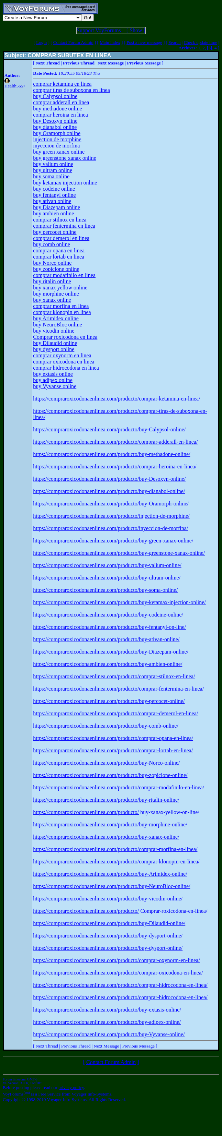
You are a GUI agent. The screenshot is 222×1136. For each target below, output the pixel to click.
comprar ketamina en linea (62, 84)
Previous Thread (75, 1046)
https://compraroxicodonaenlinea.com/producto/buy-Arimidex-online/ (110, 874)
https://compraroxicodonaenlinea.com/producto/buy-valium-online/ (107, 565)
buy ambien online (53, 213)
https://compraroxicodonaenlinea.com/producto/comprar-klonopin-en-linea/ (116, 861)
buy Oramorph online (56, 133)
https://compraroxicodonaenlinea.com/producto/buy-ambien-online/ (107, 664)
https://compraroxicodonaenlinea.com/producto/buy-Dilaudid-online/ (109, 923)
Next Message (106, 1046)
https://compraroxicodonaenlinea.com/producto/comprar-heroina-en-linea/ (115, 466)
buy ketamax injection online (65, 183)
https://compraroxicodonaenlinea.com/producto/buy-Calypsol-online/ (109, 429)
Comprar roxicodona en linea (65, 337)
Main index (110, 42)
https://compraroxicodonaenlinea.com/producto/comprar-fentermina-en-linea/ (118, 689)
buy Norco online (52, 263)
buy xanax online (52, 300)
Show (136, 30)
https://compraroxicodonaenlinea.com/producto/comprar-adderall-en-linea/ (115, 442)
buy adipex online (53, 380)
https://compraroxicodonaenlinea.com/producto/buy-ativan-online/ (106, 639)
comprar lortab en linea (58, 257)
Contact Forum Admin (73, 42)
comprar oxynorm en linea (62, 355)
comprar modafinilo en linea (64, 275)
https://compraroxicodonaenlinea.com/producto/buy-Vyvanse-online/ (109, 1034)
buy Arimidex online (55, 318)
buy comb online (51, 244)
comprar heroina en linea (60, 115)
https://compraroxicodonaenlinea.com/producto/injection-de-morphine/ (111, 516)
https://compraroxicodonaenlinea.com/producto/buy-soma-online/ (105, 590)
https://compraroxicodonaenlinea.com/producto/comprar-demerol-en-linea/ (115, 713)
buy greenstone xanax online (64, 158)
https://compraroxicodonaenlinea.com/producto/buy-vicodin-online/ (107, 898)
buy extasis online (53, 374)
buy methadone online (57, 108)
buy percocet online (54, 232)
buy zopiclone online (56, 269)
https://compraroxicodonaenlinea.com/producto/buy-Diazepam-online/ (110, 652)
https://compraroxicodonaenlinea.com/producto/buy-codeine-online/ (108, 615)
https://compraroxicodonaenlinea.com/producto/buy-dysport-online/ (107, 935)
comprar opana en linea (59, 250)
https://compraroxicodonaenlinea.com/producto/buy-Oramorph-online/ (111, 503)
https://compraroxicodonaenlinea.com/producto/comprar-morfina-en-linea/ (115, 849)
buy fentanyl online (54, 195)
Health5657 (14, 85)
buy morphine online (56, 294)
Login (41, 42)
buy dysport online (53, 349)
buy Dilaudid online (55, 343)
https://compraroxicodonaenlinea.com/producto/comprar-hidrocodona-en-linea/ (120, 985)
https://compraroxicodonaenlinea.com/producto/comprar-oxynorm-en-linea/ (116, 960)
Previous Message (138, 1046)
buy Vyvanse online (54, 386)
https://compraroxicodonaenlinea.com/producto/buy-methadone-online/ (111, 454)
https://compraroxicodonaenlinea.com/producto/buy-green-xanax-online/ (113, 540)
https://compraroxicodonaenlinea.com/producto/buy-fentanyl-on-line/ (109, 627)
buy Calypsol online (55, 96)
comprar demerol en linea (61, 238)
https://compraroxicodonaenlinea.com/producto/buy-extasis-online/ (107, 1010)
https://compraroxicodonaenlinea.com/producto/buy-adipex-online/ (107, 1022)
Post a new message (144, 42)
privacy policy (71, 1087)
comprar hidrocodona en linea (66, 368)
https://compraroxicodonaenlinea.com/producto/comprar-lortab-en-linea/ (113, 750)
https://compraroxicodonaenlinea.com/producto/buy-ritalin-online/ (106, 800)
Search (174, 42)
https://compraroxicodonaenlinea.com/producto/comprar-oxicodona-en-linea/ (118, 973)
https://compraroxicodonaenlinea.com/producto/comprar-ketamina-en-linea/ (116, 399)
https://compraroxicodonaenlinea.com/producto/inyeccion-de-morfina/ (110, 528)
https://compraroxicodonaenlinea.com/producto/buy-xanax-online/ (106, 837)
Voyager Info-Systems (91, 1094)
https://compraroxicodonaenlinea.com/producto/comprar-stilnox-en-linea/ (114, 676)
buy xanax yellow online (60, 287)
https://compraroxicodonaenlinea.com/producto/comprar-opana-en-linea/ (113, 738)
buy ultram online (52, 170)
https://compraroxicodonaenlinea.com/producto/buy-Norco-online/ (106, 763)
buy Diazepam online (56, 207)
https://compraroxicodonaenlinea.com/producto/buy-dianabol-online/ (109, 491)
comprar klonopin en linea (62, 312)
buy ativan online (52, 201)
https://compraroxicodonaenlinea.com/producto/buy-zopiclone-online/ (110, 775)
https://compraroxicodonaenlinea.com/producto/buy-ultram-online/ (106, 578)
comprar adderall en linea (61, 102)
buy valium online (53, 164)
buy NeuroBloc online (57, 324)
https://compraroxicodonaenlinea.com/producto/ (86, 812)
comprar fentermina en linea (64, 226)
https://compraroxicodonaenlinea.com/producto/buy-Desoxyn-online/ (109, 479)
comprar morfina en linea (61, 306)
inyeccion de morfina (56, 145)
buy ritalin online (52, 281)
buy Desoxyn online (55, 121)
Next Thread (47, 1046)
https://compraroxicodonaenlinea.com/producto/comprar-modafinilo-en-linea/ (118, 787)
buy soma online (51, 176)
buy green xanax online (59, 152)
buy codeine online (54, 189)
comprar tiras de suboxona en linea (71, 90)
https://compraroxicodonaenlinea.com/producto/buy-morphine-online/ (110, 824)
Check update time (200, 42)
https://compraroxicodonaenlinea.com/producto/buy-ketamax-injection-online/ (119, 602)
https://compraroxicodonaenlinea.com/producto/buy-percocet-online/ (109, 701)
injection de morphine (57, 139)
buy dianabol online (55, 127)
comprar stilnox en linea (59, 220)
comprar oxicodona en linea (63, 361)
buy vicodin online (53, 331)
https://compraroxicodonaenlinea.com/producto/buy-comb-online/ (105, 726)
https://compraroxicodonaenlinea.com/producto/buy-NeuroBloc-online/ (111, 886)
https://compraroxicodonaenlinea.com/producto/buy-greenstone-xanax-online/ (119, 553)
